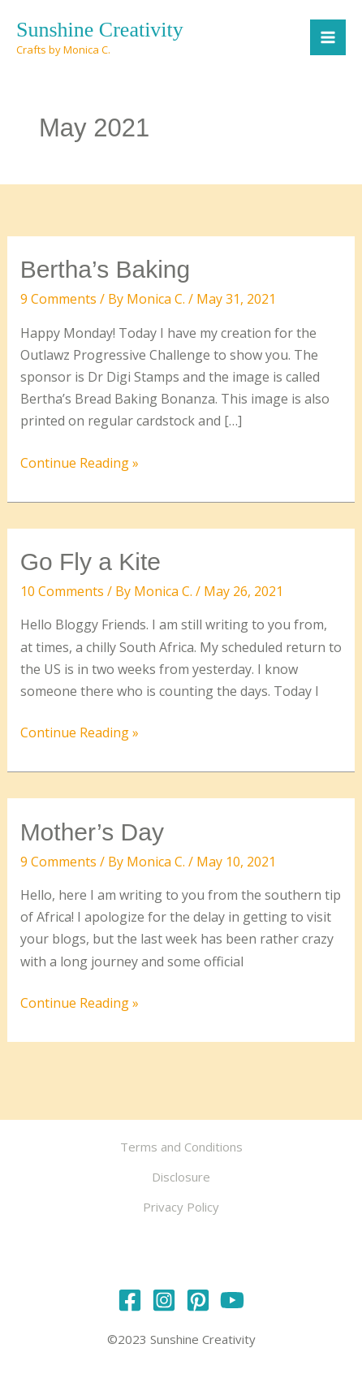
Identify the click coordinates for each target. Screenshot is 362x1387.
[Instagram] (164, 1300)
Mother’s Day (92, 832)
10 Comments (62, 591)
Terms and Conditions (181, 1147)
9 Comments (58, 299)
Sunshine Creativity (99, 29)
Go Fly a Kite (90, 561)
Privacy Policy (181, 1207)
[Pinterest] (198, 1300)
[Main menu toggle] (328, 37)
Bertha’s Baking (105, 269)
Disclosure (181, 1177)
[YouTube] (232, 1300)
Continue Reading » (79, 463)
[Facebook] (130, 1300)
